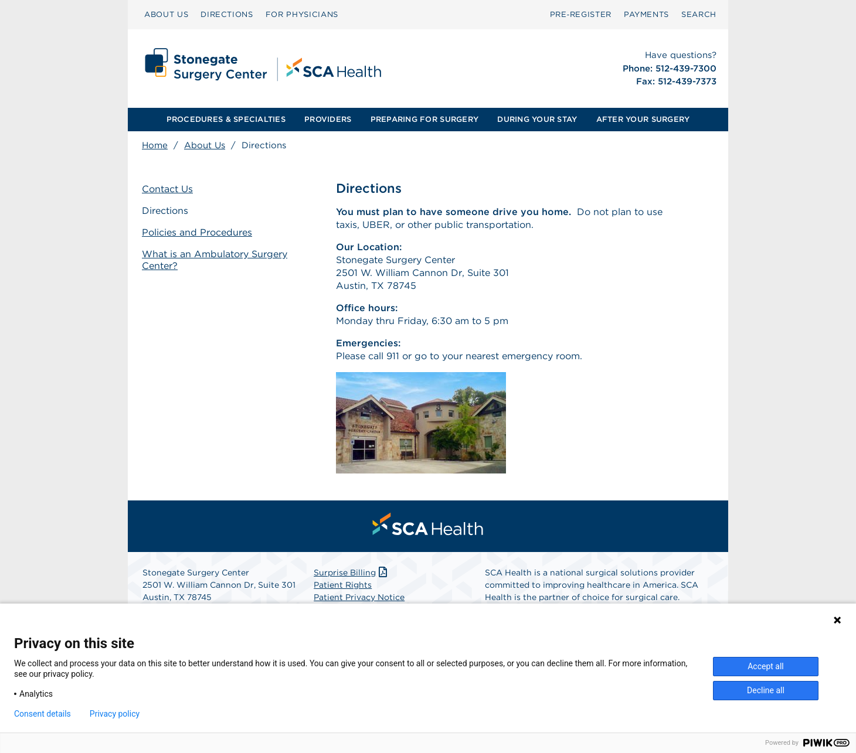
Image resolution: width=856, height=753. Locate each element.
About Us (204, 145)
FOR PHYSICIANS (302, 14)
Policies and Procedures (197, 232)
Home (155, 145)
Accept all (766, 666)
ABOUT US (166, 14)
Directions (165, 210)
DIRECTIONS (227, 14)
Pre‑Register (581, 14)
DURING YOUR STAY (537, 119)
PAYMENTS (646, 14)
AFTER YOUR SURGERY (643, 119)
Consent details (42, 713)
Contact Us (167, 189)
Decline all (765, 690)
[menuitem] (166, 14)
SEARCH (698, 14)
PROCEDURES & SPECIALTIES (226, 119)
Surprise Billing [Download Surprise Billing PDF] (351, 572)
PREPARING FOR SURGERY (424, 119)
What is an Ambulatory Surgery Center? (214, 260)
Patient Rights (343, 585)
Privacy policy (115, 713)
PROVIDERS (327, 119)
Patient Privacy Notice (359, 597)
